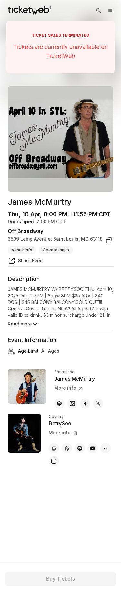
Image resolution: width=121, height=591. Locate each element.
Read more (23, 324)
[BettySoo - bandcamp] (105, 448)
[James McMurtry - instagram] (72, 403)
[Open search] (98, 10)
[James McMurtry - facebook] (85, 403)
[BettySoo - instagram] (54, 461)
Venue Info (22, 249)
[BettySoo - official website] (54, 448)
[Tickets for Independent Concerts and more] (29, 10)
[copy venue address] (109, 240)
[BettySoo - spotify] (80, 448)
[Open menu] (110, 10)
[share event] (26, 261)
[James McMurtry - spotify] (59, 403)
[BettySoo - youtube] (92, 448)
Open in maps (56, 249)
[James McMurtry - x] (98, 403)
